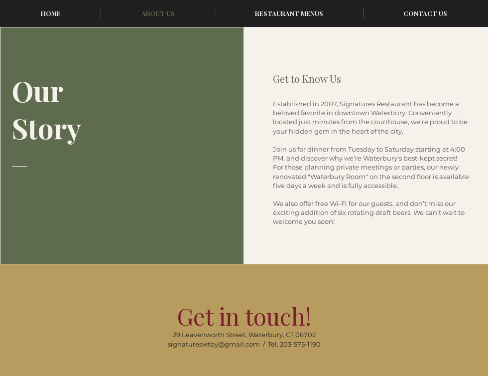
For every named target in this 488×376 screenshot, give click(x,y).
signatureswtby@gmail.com (214, 344)
